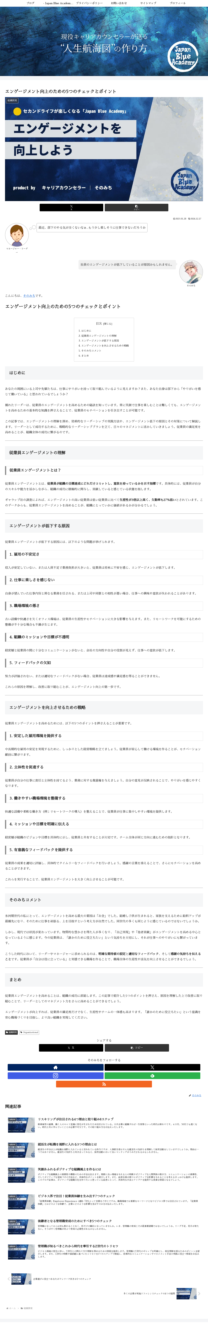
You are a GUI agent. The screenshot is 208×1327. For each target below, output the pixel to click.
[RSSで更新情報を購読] (119, 1070)
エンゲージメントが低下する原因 (100, 342)
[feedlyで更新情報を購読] (111, 1070)
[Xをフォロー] (96, 1070)
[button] (120, 207)
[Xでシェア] (87, 207)
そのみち (29, 295)
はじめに (85, 331)
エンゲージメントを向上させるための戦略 (105, 347)
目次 (99, 323)
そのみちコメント (90, 352)
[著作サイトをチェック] (88, 1070)
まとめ (84, 358)
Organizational (29, 1035)
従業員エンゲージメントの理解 (98, 336)
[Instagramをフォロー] (104, 1070)
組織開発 (11, 1035)
